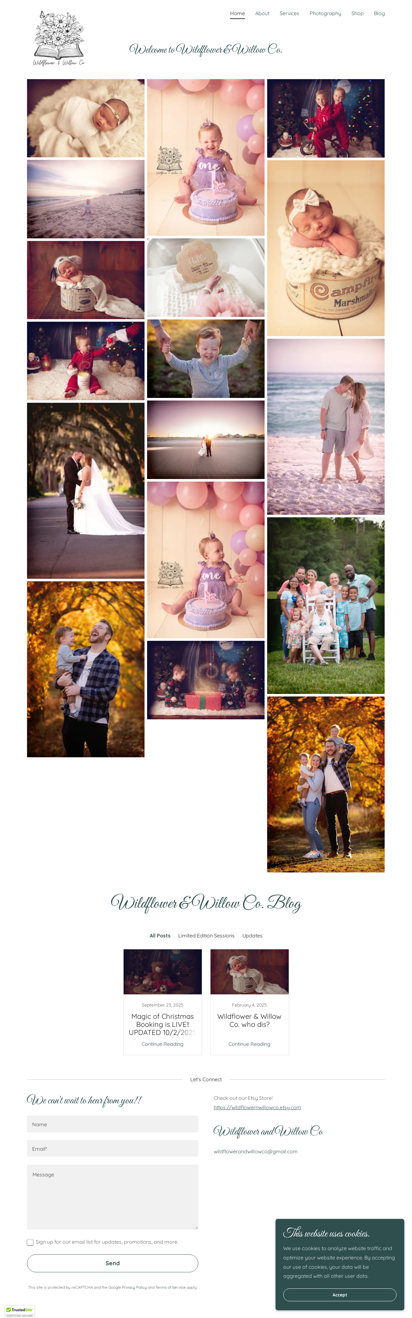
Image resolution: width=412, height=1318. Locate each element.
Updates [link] (252, 935)
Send (113, 1263)
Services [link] (289, 13)
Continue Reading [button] (162, 1044)
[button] (19, 1312)
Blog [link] (379, 13)
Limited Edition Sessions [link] (206, 935)
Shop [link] (357, 13)
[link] (59, 11)
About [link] (262, 13)
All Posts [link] (160, 935)
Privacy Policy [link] (134, 1287)
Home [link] (237, 13)
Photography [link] (325, 13)
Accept (339, 1295)
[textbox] (112, 1124)
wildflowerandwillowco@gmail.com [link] (256, 1151)
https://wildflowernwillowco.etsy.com (257, 1107)
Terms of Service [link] (170, 1287)
